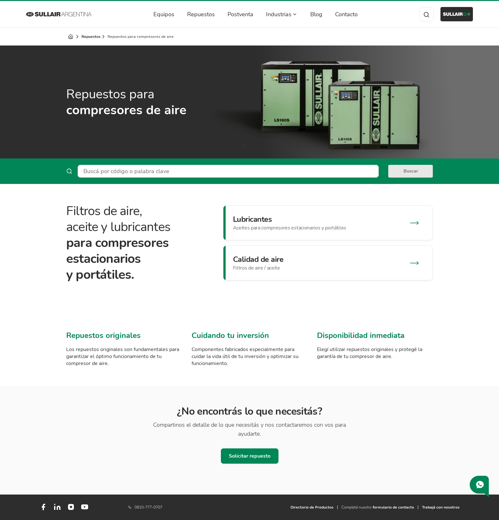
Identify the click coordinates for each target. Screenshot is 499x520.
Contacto (339, 14)
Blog (310, 14)
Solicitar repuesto (250, 456)
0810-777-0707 (145, 507)
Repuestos (194, 14)
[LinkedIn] (57, 509)
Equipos (157, 14)
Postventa (234, 14)
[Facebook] (43, 509)
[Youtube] (84, 509)
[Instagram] (70, 509)
